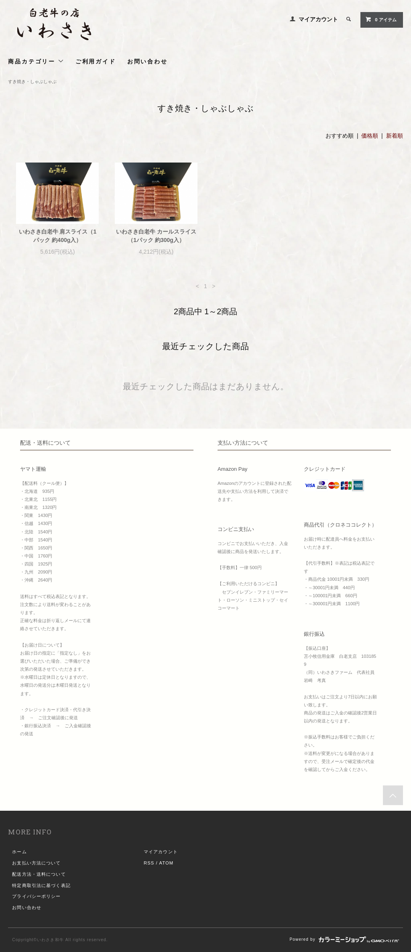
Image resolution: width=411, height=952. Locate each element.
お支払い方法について (36, 862)
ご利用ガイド (95, 61)
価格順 (369, 135)
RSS (149, 862)
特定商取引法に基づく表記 (41, 885)
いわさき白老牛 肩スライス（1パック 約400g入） (58, 235)
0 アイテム (380, 19)
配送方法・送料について (38, 874)
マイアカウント (318, 19)
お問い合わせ (147, 61)
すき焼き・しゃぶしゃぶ (32, 81)
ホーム (19, 851)
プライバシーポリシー (36, 896)
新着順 (394, 135)
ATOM (166, 862)
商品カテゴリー (36, 61)
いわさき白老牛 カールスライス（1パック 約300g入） (156, 235)
